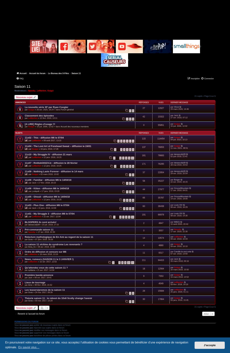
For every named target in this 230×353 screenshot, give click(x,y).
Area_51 (32, 247)
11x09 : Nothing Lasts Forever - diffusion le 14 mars (54, 171)
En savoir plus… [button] (28, 347)
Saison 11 (22, 86)
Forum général (67, 110)
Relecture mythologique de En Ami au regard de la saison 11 (59, 237)
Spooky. (32, 91)
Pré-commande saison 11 (39, 229)
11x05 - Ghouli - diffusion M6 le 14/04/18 (47, 196)
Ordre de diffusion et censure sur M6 (45, 251)
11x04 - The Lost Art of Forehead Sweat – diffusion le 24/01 (58, 146)
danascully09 (180, 154)
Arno (30, 285)
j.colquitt (35, 191)
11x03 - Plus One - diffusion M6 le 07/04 (47, 205)
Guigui (50, 91)
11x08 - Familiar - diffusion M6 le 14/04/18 (48, 180)
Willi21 (177, 222)
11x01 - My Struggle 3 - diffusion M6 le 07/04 (50, 213)
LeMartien (41, 91)
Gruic (30, 239)
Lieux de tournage (35, 282)
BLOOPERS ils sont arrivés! (40, 222)
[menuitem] (19, 78)
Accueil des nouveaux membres (75, 126)
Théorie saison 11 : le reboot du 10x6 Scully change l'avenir (58, 298)
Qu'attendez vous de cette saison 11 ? (46, 267)
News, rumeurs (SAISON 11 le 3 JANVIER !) (49, 259)
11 (133, 262)
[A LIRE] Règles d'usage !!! (40, 124)
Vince (176, 107)
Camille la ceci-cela (182, 251)
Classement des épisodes (39, 115)
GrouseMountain (181, 188)
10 (133, 158)
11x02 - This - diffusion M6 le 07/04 (44, 137)
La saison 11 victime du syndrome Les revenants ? (53, 244)
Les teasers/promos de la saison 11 (45, 290)
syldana (31, 270)
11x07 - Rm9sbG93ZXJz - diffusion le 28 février (51, 163)
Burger (177, 180)
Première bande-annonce (39, 275)
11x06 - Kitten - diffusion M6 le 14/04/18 (47, 188)
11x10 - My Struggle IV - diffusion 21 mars (48, 154)
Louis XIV (178, 205)
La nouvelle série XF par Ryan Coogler (46, 107)
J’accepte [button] (210, 345)
